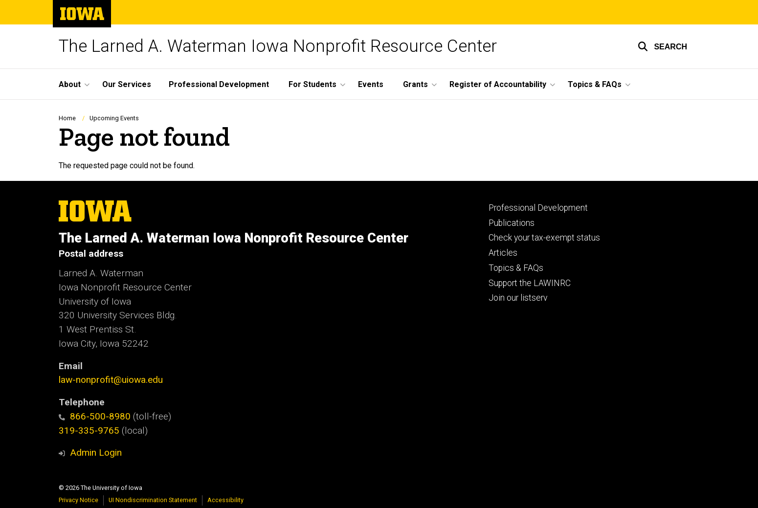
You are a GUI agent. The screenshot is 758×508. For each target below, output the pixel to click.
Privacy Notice (78, 500)
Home (67, 118)
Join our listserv (518, 298)
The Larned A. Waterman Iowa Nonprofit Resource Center (278, 46)
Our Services (126, 84)
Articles (503, 253)
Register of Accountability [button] (497, 84)
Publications (512, 223)
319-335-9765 (89, 430)
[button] (662, 46)
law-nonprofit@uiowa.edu (111, 379)
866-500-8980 (95, 416)
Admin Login (96, 452)
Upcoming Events (114, 118)
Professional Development (219, 84)
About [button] (70, 84)
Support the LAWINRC (530, 283)
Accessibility (225, 500)
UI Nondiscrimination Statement (153, 500)
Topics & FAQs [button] (595, 84)
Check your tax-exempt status (544, 238)
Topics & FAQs (516, 268)
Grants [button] (415, 84)
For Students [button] (312, 84)
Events (370, 84)
